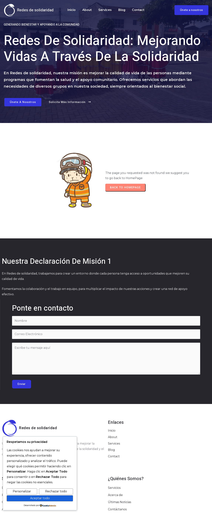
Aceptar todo (40, 498)
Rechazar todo (56, 491)
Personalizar (22, 491)
